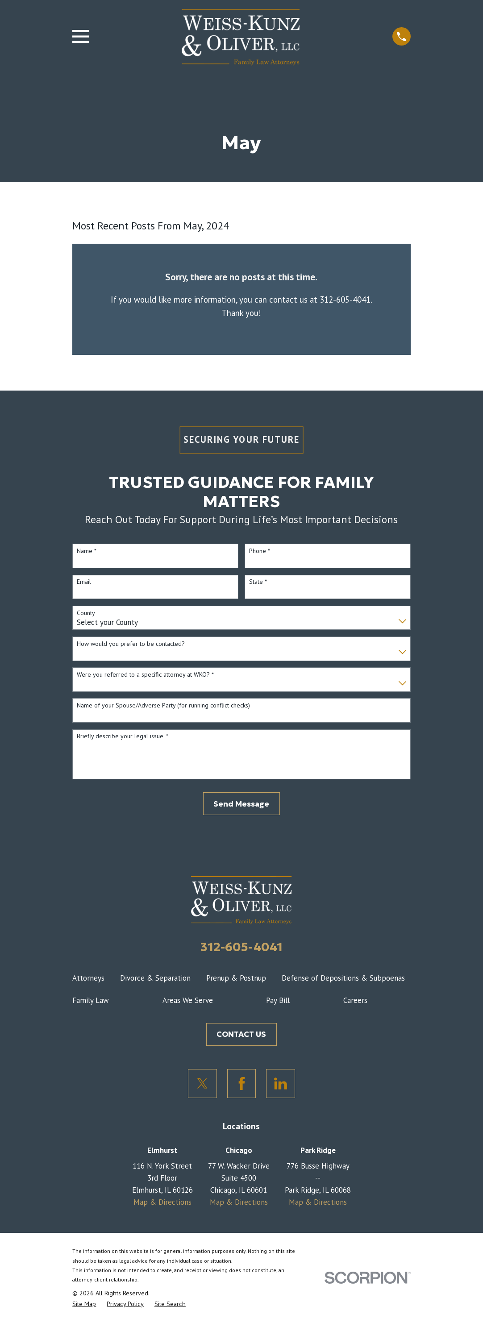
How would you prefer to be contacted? (131, 644)
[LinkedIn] (280, 1083)
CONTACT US (241, 1034)
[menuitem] (84, 1304)
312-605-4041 (241, 946)
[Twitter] (202, 1083)
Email (84, 582)
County (86, 613)
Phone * (259, 551)
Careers (355, 1000)
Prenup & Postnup (236, 978)
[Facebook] (241, 1083)
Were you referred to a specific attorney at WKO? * (145, 674)
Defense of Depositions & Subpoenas (343, 978)
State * (258, 582)
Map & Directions (162, 1202)
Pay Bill (278, 1000)
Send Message (241, 804)
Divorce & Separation (155, 978)
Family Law (90, 1000)
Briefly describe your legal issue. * (122, 736)
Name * (86, 551)
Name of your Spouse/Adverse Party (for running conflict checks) (163, 705)
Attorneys (88, 978)
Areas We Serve (187, 1000)
